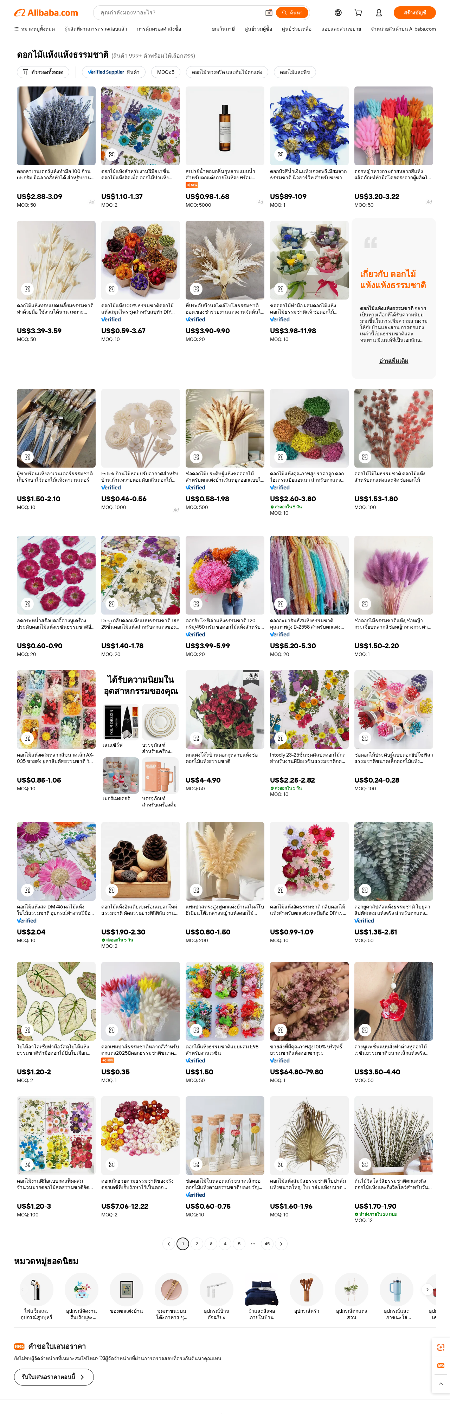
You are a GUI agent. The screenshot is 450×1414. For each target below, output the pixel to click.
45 (267, 1243)
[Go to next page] (281, 1244)
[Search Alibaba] (180, 13)
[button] (269, 12)
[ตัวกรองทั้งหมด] (43, 72)
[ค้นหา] (292, 12)
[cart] (359, 14)
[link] (441, 1347)
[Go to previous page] (168, 1244)
